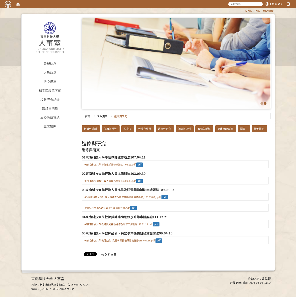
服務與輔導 (204, 129)
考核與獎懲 (144, 129)
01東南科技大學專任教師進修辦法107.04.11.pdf (110, 164)
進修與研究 (164, 129)
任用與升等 (110, 129)
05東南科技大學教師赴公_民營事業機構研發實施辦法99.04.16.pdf (119, 240)
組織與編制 (90, 129)
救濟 (242, 129)
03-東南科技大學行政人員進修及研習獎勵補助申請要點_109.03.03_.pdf (122, 197)
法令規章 (102, 116)
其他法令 (259, 129)
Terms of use (66, 289)
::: (243, 10)
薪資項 (127, 129)
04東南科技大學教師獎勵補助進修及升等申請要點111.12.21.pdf (118, 224)
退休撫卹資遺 (225, 129)
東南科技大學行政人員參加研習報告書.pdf (107, 207)
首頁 (257, 11)
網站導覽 (268, 11)
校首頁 (248, 11)
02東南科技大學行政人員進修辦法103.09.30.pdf (110, 180)
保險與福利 (184, 129)
